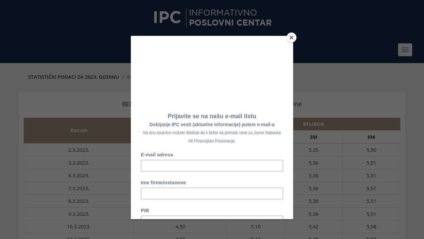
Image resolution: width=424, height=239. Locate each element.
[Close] (291, 37)
